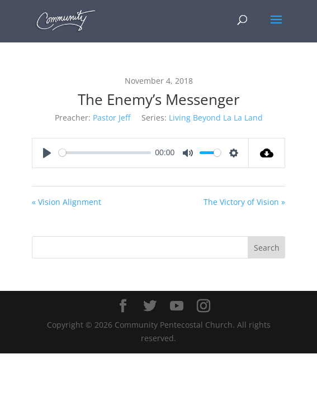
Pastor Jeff (111, 117)
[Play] (47, 153)
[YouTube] (176, 306)
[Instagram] (203, 306)
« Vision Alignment (66, 202)
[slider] (105, 152)
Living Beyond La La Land (216, 117)
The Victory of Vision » (244, 202)
